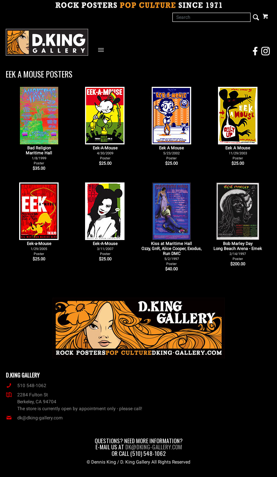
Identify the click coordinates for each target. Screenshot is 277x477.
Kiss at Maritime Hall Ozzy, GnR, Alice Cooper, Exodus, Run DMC (171, 253)
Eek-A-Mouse (105, 153)
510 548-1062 (26, 385)
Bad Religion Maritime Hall (39, 155)
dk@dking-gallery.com (34, 418)
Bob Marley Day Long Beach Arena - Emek (237, 251)
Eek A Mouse (171, 153)
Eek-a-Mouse (39, 248)
